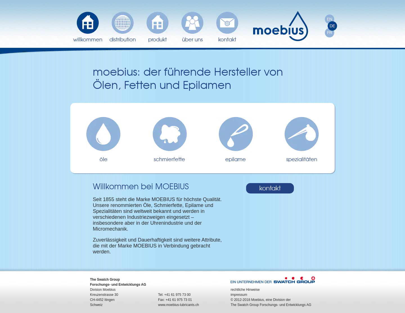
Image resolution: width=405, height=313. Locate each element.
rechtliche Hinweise (245, 290)
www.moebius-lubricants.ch (178, 305)
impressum (239, 295)
